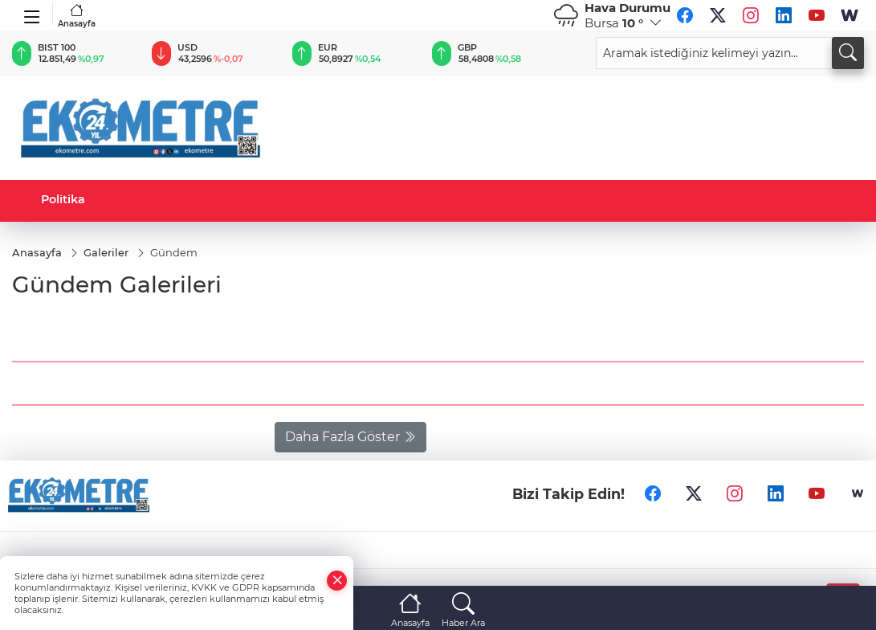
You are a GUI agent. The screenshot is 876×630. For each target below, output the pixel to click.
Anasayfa (77, 15)
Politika (63, 199)
